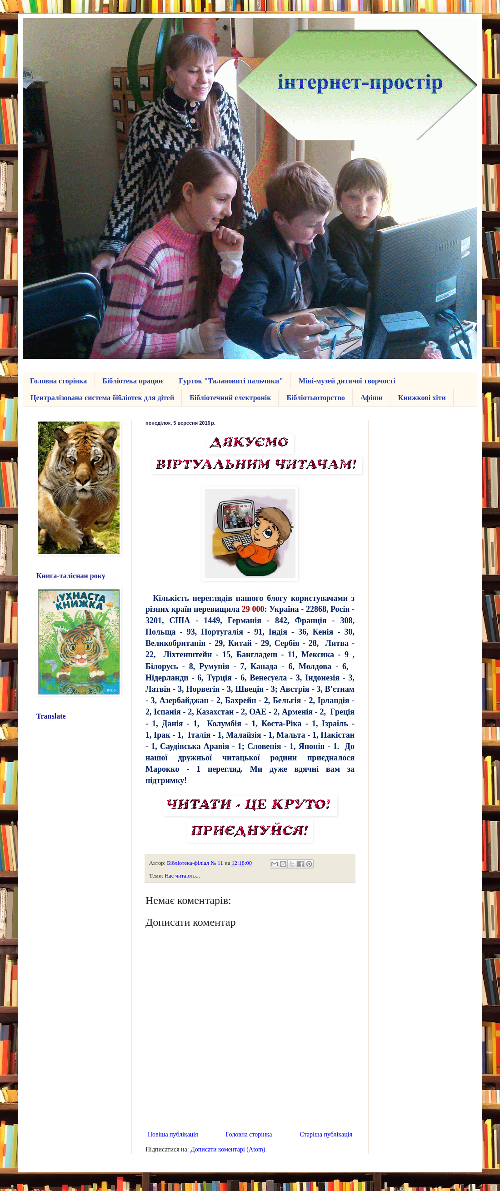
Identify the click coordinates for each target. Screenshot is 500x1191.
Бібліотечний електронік (230, 398)
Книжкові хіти (422, 398)
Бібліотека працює (132, 381)
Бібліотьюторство (315, 398)
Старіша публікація (326, 1134)
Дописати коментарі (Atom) (227, 1149)
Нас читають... (182, 876)
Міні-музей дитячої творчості (347, 381)
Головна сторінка (58, 381)
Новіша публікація (173, 1134)
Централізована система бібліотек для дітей (102, 398)
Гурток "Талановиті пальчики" (231, 381)
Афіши (371, 398)
